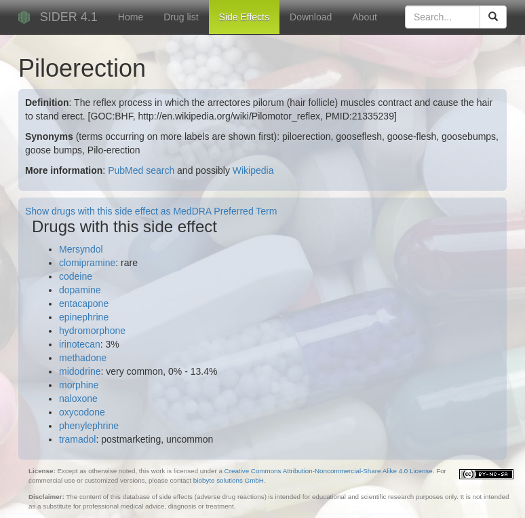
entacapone (84, 303)
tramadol (77, 439)
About (364, 17)
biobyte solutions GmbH (228, 480)
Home (130, 17)
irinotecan (79, 344)
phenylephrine (89, 425)
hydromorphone (92, 330)
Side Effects (244, 17)
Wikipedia (253, 170)
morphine (78, 385)
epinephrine (84, 317)
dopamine (80, 289)
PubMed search (141, 170)
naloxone (78, 398)
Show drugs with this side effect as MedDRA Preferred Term (151, 211)
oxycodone (82, 412)
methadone (82, 357)
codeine (75, 276)
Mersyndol (81, 249)
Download (311, 17)
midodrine (79, 371)
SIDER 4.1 (69, 17)
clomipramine (87, 262)
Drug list (180, 17)
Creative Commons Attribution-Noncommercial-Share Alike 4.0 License (329, 471)
